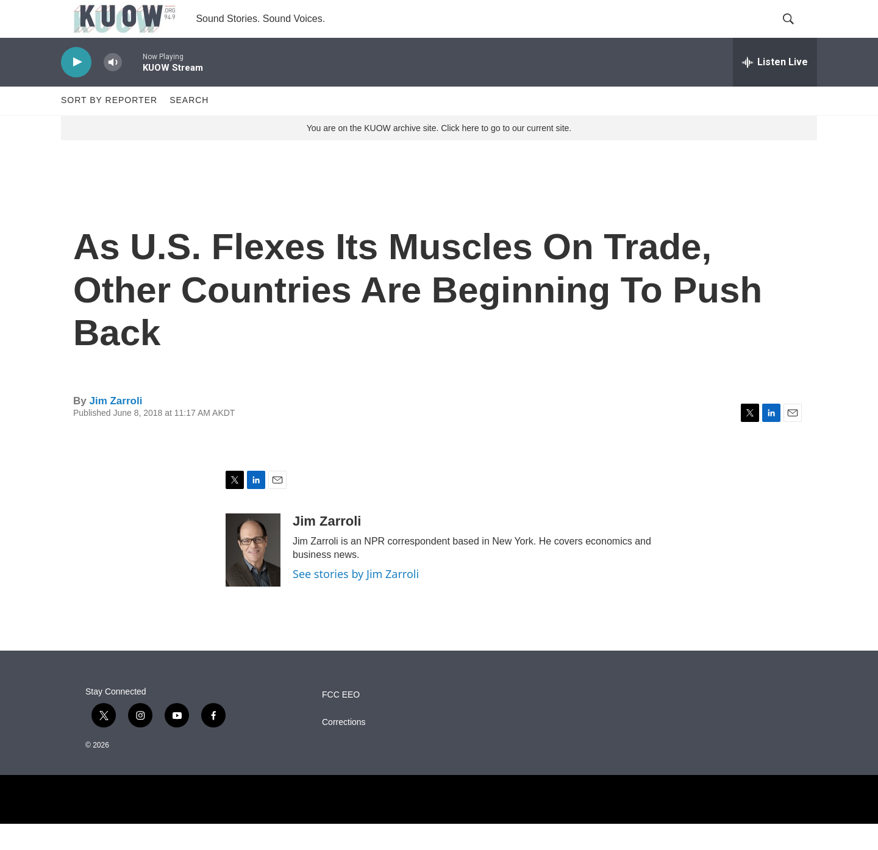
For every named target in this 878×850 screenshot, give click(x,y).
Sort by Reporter (109, 127)
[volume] (112, 88)
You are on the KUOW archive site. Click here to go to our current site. (439, 154)
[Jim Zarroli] (253, 576)
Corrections (344, 748)
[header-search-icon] (797, 32)
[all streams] (775, 88)
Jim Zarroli (115, 427)
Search (189, 127)
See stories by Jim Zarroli (356, 600)
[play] (76, 89)
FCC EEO (341, 721)
